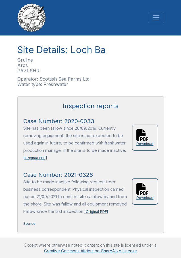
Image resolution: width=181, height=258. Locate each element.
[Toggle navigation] (156, 17)
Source (29, 223)
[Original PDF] (35, 158)
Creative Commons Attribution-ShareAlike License (90, 250)
